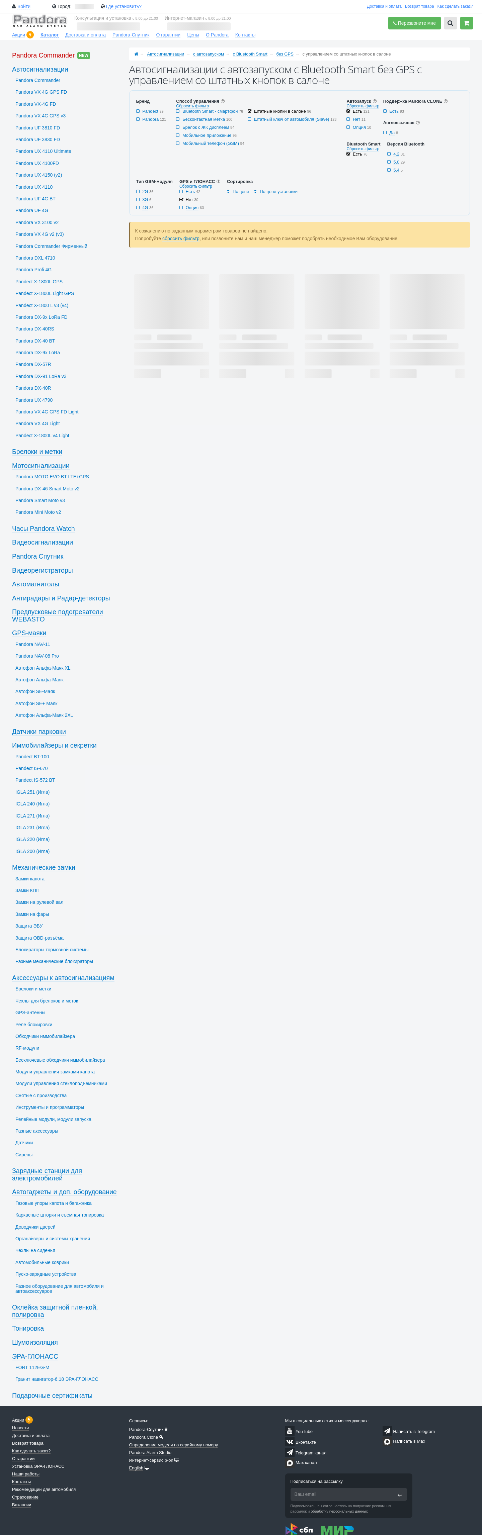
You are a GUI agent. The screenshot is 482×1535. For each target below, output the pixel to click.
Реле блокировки (33, 1024)
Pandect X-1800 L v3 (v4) (41, 305)
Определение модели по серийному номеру (173, 1444)
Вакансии (21, 1504)
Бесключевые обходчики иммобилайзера (60, 1060)
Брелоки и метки (37, 451)
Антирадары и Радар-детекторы (61, 598)
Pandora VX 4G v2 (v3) (39, 234)
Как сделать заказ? (455, 6)
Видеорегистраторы (42, 570)
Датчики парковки (39, 731)
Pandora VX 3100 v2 (37, 222)
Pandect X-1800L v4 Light (42, 435)
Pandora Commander (43, 55)
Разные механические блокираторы (54, 961)
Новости (20, 1427)
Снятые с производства (41, 1095)
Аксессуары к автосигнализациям (63, 977)
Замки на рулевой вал (39, 902)
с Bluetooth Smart (250, 54)
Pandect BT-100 (32, 756)
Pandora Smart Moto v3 (40, 500)
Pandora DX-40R (33, 388)
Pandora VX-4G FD (35, 104)
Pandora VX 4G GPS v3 (40, 115)
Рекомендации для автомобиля (44, 1489)
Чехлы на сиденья (35, 1250)
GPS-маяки (29, 633)
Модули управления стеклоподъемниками (61, 1083)
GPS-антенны (30, 1012)
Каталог (50, 34)
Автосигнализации (165, 54)
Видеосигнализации (42, 542)
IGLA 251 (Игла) (32, 792)
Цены (193, 34)
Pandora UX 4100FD (37, 163)
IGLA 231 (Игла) (32, 827)
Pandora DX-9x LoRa (37, 352)
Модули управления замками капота (55, 1071)
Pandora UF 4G (31, 210)
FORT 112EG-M (32, 1367)
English (136, 1467)
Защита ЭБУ (29, 926)
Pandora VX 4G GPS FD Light (46, 411)
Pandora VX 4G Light (37, 423)
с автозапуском (208, 54)
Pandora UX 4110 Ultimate (43, 151)
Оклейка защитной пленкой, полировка (55, 1311)
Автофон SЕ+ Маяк (36, 703)
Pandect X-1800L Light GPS (44, 293)
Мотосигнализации (41, 465)
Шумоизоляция (35, 1342)
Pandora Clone (143, 1437)
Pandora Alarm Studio (150, 1452)
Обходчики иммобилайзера (45, 1036)
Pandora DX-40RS (34, 328)
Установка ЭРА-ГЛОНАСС (38, 1466)
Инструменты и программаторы (49, 1107)
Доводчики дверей (35, 1227)
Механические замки (43, 867)
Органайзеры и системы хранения (52, 1238)
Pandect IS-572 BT (35, 780)
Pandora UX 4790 (34, 400)
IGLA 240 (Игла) (32, 803)
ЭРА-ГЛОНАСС (35, 1356)
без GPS (285, 54)
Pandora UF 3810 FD (37, 127)
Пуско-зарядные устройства (45, 1274)
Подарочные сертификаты (52, 1395)
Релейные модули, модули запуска (53, 1119)
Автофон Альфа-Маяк (39, 679)
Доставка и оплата (384, 6)
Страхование (25, 1497)
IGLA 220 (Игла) (32, 839)
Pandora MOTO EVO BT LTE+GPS (52, 476)
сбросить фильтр (180, 238)
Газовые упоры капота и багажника (53, 1203)
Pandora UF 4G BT (35, 198)
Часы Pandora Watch (43, 528)
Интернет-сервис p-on (151, 1460)
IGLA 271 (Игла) (32, 816)
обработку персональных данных (339, 1511)
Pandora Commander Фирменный (51, 246)
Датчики (24, 1142)
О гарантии (168, 34)
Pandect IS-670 (31, 768)
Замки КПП (27, 890)
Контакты (245, 34)
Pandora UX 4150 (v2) (38, 175)
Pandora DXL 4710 (35, 258)
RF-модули (27, 1048)
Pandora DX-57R (33, 364)
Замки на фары (32, 914)
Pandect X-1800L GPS (39, 281)
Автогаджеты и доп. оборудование (64, 1191)
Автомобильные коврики (42, 1262)
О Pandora (217, 34)
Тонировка (28, 1328)
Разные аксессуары (36, 1131)
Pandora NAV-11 (32, 644)
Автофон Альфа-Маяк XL (43, 668)
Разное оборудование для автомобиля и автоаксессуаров (59, 1288)
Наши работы (25, 1473)
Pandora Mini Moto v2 (38, 512)
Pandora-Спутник (130, 34)
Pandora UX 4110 (34, 187)
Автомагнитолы (35, 584)
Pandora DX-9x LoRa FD (41, 317)
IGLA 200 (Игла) (32, 851)
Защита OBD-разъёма (39, 938)
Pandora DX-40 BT (35, 341)
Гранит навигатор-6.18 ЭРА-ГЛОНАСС (56, 1379)
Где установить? (124, 6)
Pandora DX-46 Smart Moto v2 (47, 488)
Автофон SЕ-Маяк (35, 691)
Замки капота (30, 878)
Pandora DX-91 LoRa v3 (41, 376)
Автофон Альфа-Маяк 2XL (44, 715)
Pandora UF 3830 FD (37, 139)
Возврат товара (419, 6)
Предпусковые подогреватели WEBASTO (57, 615)
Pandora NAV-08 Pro (37, 656)
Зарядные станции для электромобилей (47, 1174)
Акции (18, 34)
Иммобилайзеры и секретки (54, 745)
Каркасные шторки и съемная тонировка (59, 1215)
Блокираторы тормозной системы (51, 949)
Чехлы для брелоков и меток (46, 1000)
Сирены (23, 1154)
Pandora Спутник (37, 556)
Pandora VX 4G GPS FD (41, 92)
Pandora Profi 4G (33, 269)
